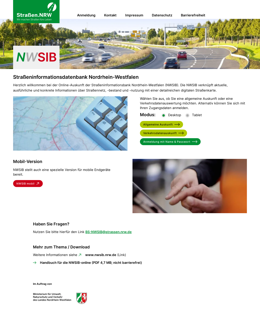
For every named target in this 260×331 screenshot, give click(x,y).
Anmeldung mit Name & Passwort (166, 141)
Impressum (134, 15)
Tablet (197, 115)
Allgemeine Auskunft (158, 124)
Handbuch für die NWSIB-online (91, 263)
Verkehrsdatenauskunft (160, 133)
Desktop (174, 115)
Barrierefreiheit (193, 15)
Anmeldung (86, 15)
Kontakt (110, 15)
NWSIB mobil (25, 183)
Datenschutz (162, 15)
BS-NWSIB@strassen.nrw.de (108, 232)
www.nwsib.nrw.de (100, 255)
